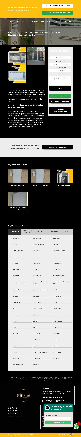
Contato (63, 21)
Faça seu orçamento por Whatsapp (57, 13)
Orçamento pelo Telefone (60, 101)
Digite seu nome (60, 55)
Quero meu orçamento (57, 147)
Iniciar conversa (58, 423)
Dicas (55, 21)
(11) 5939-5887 (13, 411)
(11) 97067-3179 (13, 413)
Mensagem (60, 74)
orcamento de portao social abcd (50, 32)
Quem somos (22, 21)
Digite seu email (60, 61)
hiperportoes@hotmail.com (17, 416)
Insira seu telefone (51, 415)
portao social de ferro (31, 32)
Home (12, 21)
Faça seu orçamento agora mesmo (57, 5)
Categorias (19, 32)
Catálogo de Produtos (39, 21)
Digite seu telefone (60, 67)
